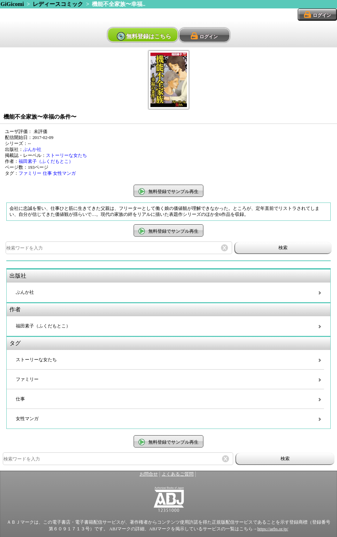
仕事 (47, 173)
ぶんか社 (32, 149)
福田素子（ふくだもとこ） (46, 161)
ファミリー (30, 173)
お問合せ (149, 474)
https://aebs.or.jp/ (272, 528)
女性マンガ (64, 173)
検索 (283, 247)
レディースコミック (58, 4)
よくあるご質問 (178, 474)
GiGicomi (12, 4)
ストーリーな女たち (66, 155)
